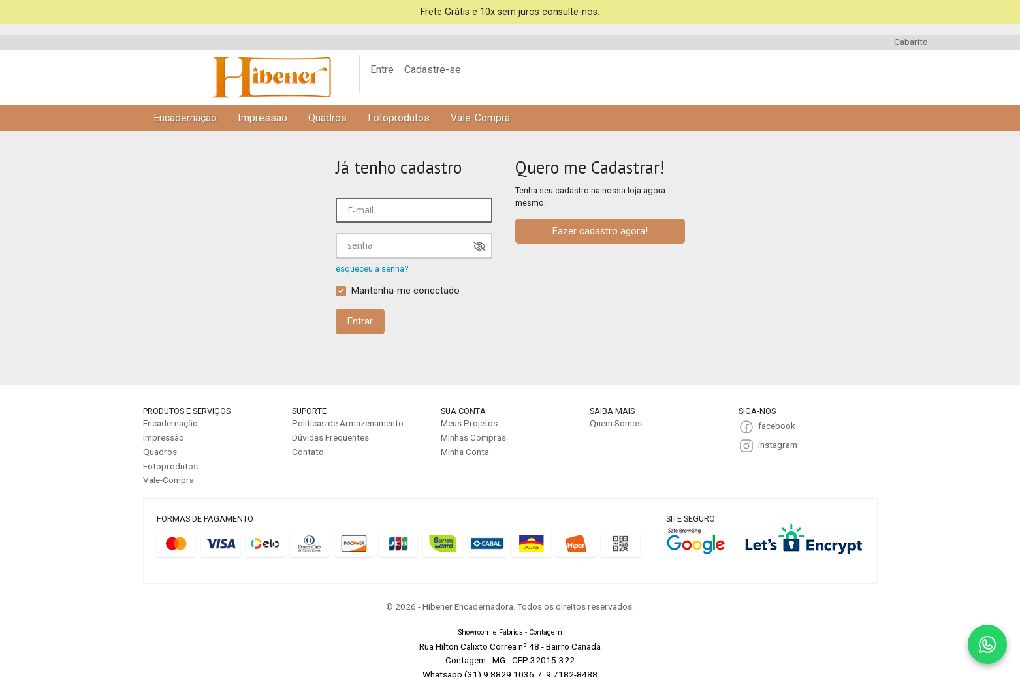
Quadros (327, 118)
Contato (308, 452)
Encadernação (185, 118)
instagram (777, 444)
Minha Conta (465, 452)
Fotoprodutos (399, 118)
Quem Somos (616, 423)
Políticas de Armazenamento (348, 423)
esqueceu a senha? (372, 269)
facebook (776, 425)
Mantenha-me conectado (405, 290)
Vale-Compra (480, 118)
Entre (382, 69)
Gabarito (911, 42)
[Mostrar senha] (479, 246)
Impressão (262, 118)
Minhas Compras (473, 437)
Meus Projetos (469, 423)
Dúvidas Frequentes (330, 437)
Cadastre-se (432, 69)
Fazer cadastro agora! (600, 231)
